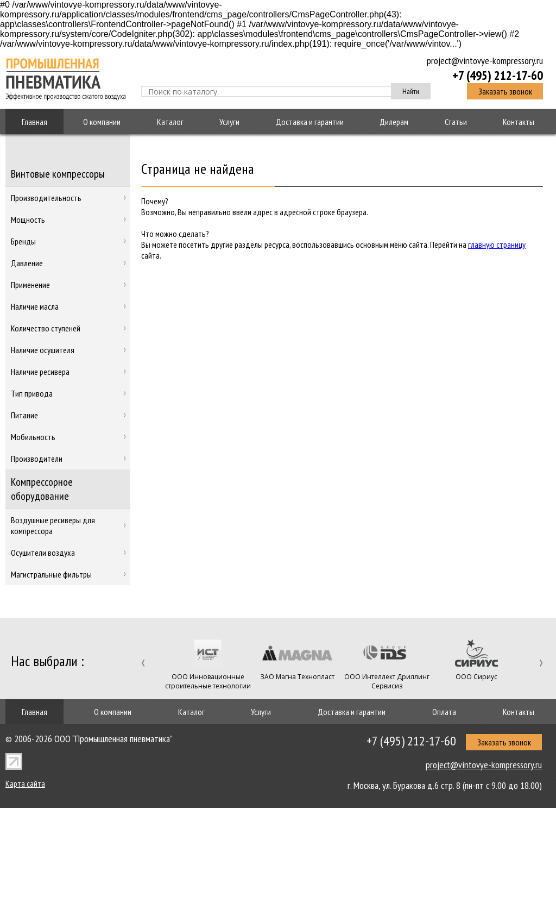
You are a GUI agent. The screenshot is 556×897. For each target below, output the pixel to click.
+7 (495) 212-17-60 (497, 75)
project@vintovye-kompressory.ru (485, 60)
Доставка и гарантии (310, 121)
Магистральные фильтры (51, 574)
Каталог (170, 121)
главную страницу (497, 244)
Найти (410, 91)
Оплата (444, 711)
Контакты (518, 121)
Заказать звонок (505, 91)
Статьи (456, 121)
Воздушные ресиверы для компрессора (53, 525)
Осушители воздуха (43, 552)
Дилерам (394, 121)
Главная (34, 121)
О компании (102, 121)
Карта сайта (25, 783)
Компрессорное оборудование (42, 489)
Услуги (229, 121)
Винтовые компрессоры (58, 174)
